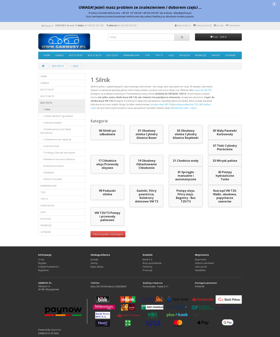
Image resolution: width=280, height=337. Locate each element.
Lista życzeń (201, 266)
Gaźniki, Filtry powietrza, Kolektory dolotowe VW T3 (146, 196)
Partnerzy (147, 266)
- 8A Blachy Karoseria (52, 165)
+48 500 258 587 (128, 25)
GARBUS (59, 55)
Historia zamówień (204, 263)
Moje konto (200, 259)
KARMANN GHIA (132, 55)
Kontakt (94, 259)
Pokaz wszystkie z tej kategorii (108, 234)
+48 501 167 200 (95, 25)
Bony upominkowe (152, 263)
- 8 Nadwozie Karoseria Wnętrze (58, 159)
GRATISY (215, 55)
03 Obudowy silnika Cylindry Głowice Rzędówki (186, 134)
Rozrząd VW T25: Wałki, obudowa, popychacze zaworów (225, 196)
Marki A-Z (147, 259)
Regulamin (43, 270)
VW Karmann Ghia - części (183, 108)
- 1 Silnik (45, 109)
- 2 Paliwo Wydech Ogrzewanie (57, 116)
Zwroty (94, 263)
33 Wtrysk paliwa (225, 160)
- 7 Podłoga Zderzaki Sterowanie (58, 152)
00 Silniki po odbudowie (107, 132)
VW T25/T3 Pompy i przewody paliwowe (107, 216)
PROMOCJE (200, 55)
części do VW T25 (203, 90)
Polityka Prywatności (48, 266)
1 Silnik (74, 66)
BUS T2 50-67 (75, 55)
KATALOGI (184, 55)
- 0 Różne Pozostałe (51, 179)
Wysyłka (42, 263)
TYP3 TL (159, 55)
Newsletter (200, 270)
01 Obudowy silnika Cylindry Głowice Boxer (147, 134)
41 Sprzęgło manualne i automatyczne (185, 175)
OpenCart (56, 329)
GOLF (171, 55)
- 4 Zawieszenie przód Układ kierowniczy (56, 131)
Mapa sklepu (97, 266)
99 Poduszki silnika (107, 192)
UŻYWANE (230, 55)
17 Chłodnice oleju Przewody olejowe (107, 164)
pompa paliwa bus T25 (186, 104)
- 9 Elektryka (47, 172)
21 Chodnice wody (185, 160)
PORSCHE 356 (47, 205)
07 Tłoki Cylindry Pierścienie (225, 147)
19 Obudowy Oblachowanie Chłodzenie (146, 164)
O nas (41, 259)
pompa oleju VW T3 (161, 104)
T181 (147, 55)
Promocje (147, 270)
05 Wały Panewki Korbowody (225, 132)
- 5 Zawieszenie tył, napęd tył (56, 139)
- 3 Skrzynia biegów (51, 122)
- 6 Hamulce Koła (50, 146)
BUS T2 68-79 (94, 55)
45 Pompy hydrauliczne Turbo (225, 175)
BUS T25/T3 (112, 55)
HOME (47, 55)
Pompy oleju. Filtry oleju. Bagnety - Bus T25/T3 (186, 196)
